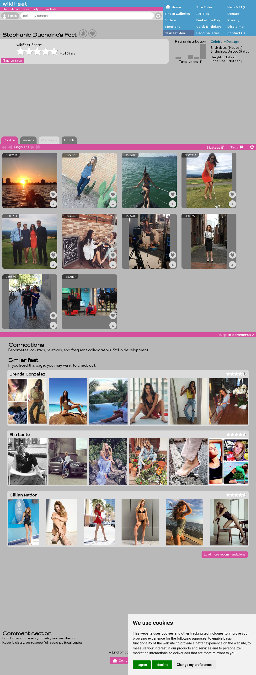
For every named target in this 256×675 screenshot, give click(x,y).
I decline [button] (161, 665)
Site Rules (204, 7)
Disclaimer (236, 26)
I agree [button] (142, 665)
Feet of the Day (208, 20)
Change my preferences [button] (194, 665)
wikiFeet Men (175, 33)
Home (176, 7)
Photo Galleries (177, 13)
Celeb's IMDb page (225, 42)
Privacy (233, 20)
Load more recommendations (224, 554)
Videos (170, 20)
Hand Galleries (207, 33)
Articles (202, 13)
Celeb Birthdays (208, 26)
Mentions (172, 26)
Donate (233, 13)
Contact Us (236, 33)
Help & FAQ (236, 7)
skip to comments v (236, 335)
